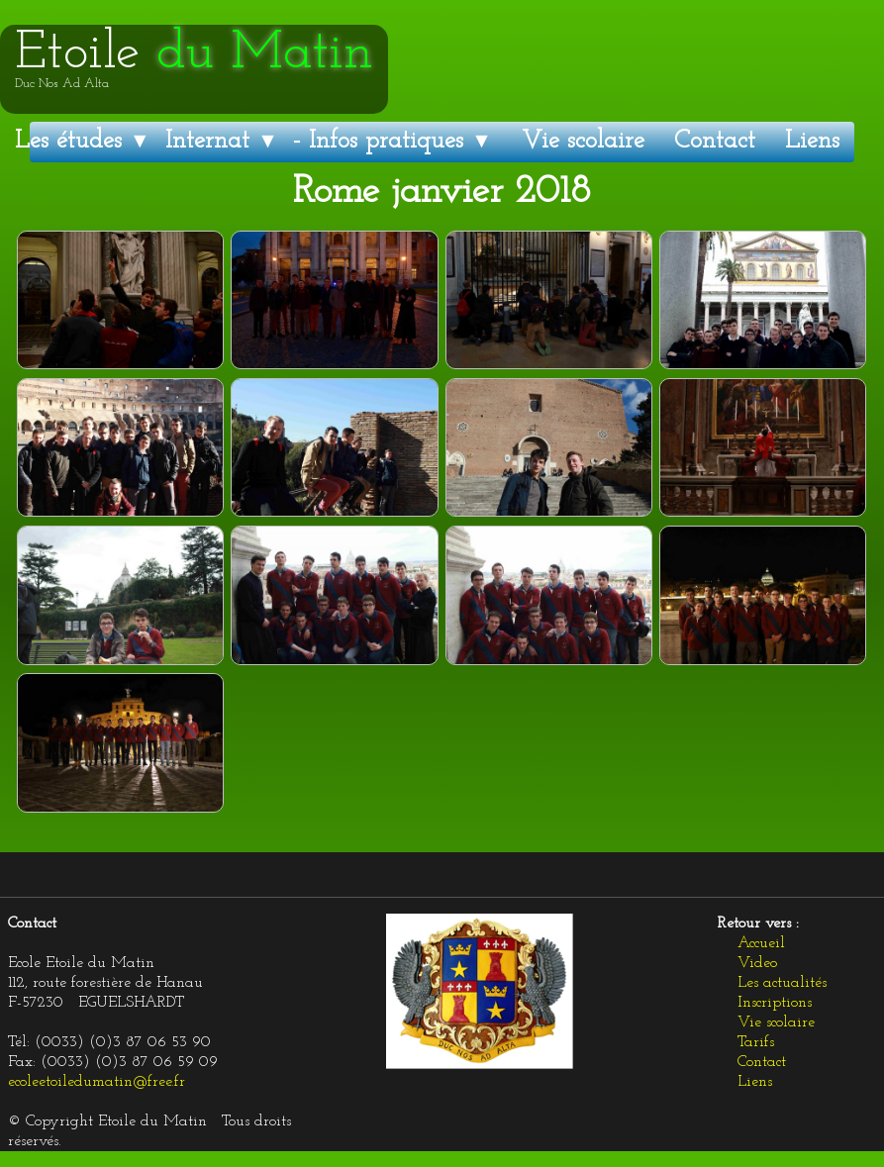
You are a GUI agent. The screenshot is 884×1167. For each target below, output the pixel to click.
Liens (812, 141)
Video (757, 963)
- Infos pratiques (392, 141)
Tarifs (755, 1042)
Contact (714, 141)
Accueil (761, 943)
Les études (82, 141)
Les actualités (782, 983)
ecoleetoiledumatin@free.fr (96, 1082)
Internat (221, 141)
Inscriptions (774, 1003)
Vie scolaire (583, 141)
